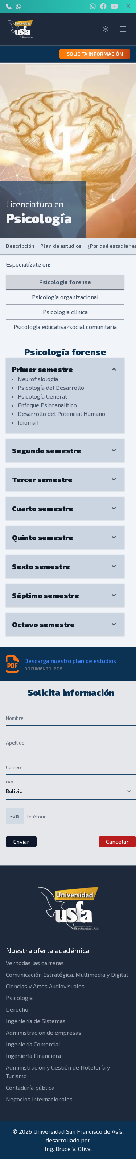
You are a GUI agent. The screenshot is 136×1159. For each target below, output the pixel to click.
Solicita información (95, 54)
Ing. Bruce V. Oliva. (68, 1148)
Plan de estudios (61, 246)
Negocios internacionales (39, 1099)
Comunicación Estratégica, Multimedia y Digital (67, 974)
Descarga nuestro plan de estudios (70, 660)
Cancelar (117, 841)
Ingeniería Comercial (33, 1044)
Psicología (19, 997)
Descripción (20, 246)
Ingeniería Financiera (33, 1055)
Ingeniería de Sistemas (36, 1020)
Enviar (21, 841)
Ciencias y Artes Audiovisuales (45, 986)
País (9, 781)
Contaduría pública (30, 1087)
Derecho (17, 1009)
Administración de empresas (43, 1032)
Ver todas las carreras (35, 962)
